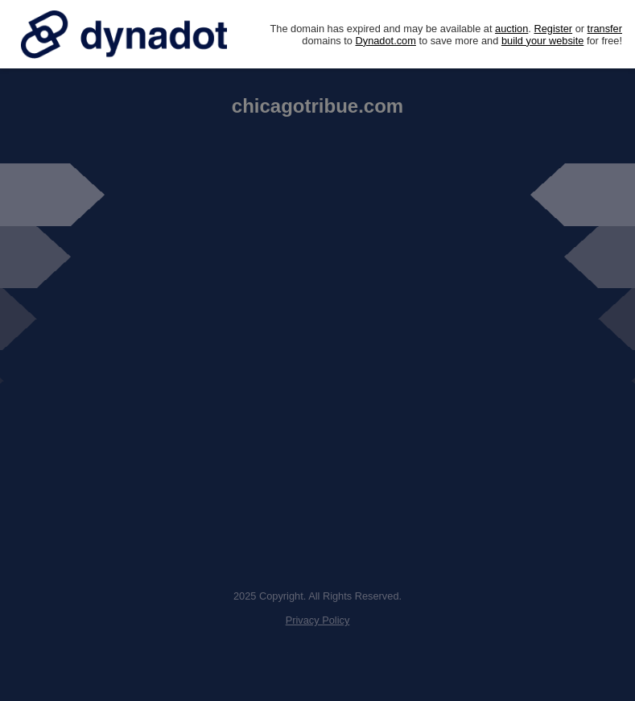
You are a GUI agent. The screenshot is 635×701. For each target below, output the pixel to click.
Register (553, 29)
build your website (542, 41)
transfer (605, 29)
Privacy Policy (318, 620)
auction (511, 29)
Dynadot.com (386, 41)
